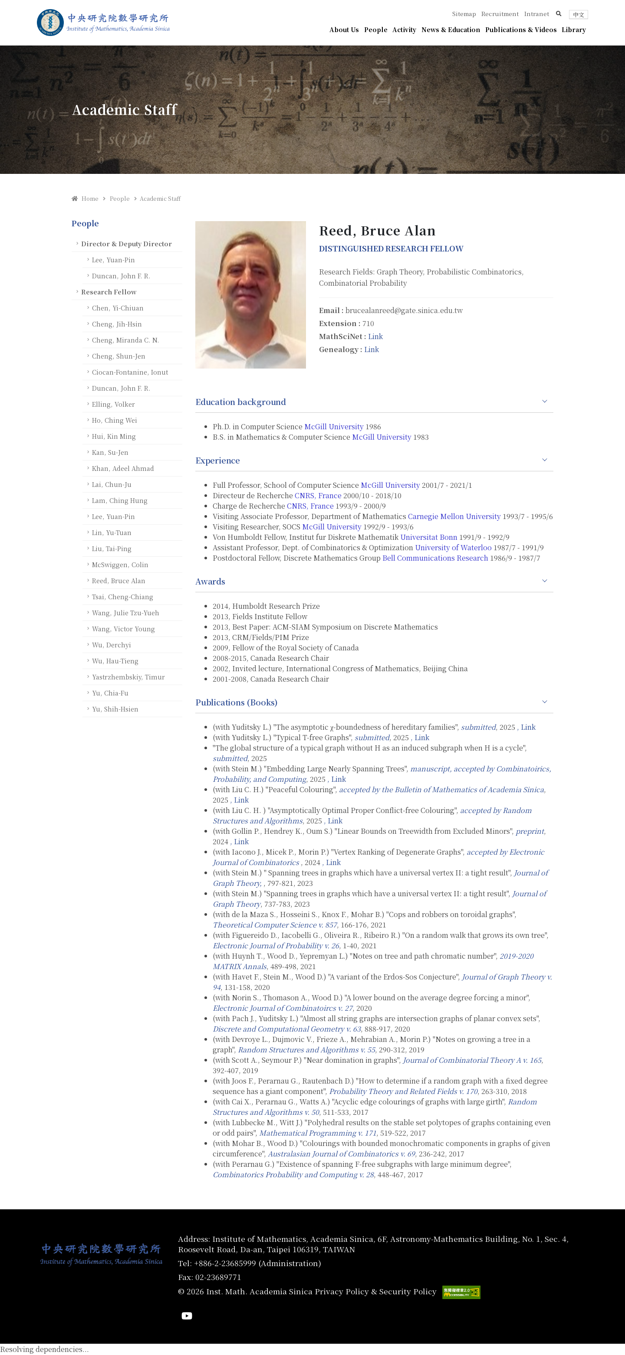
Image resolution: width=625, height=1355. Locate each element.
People (376, 29)
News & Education (450, 29)
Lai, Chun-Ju (112, 484)
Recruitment (500, 13)
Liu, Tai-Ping (112, 548)
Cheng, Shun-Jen (118, 355)
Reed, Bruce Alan (118, 580)
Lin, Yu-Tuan (112, 532)
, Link (526, 727)
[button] (559, 13)
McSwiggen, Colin (120, 564)
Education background (240, 401)
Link (375, 336)
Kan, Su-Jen (110, 452)
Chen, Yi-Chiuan (118, 307)
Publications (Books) (236, 702)
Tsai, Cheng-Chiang (122, 596)
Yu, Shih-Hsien (115, 708)
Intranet (536, 13)
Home (85, 198)
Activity (404, 29)
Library (574, 29)
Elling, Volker (113, 403)
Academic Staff (160, 198)
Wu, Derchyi (111, 644)
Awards (210, 581)
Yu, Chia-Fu (110, 692)
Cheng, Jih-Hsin (117, 323)
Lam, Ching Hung (120, 500)
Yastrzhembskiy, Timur (128, 676)
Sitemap (464, 13)
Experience (217, 460)
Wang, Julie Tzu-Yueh (125, 612)
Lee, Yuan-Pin (113, 259)
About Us (344, 29)
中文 (578, 14)
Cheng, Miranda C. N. (125, 339)
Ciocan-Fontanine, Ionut (130, 371)
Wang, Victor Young (123, 628)
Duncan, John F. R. (121, 275)
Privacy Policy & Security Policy (376, 1291)
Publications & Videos (521, 29)
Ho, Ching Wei (114, 419)
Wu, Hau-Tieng (115, 660)
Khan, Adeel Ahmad (123, 468)
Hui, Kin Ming (114, 436)
